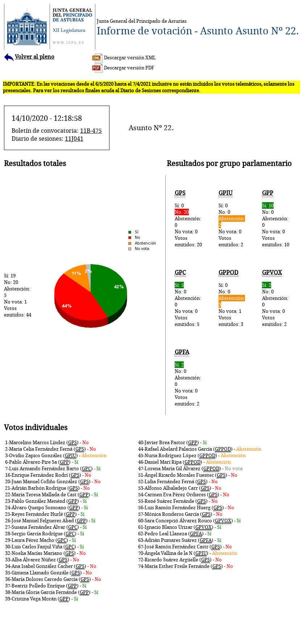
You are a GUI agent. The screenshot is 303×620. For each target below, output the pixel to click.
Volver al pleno (29, 56)
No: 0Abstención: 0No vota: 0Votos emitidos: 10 (276, 218)
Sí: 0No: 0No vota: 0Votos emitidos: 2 (233, 218)
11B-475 (91, 131)
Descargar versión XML (124, 57)
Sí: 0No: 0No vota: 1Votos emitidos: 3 (233, 298)
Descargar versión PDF (123, 67)
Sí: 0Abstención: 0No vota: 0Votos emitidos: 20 (189, 218)
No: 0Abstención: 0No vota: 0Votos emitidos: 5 (189, 298)
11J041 (74, 139)
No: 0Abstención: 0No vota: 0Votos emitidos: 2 (276, 298)
